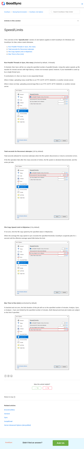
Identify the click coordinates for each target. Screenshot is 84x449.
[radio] (36, 388)
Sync (6, 417)
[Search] (64, 12)
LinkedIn (11, 376)
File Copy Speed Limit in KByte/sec (20, 51)
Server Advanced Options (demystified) (17, 425)
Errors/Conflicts (9, 410)
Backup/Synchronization (20, 12)
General (7, 414)
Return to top (9, 397)
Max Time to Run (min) (16, 54)
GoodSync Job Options (36, 12)
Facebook (5, 376)
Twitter (8, 376)
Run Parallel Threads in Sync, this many (22, 47)
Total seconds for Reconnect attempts (21, 49)
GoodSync (7, 12)
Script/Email (8, 421)
